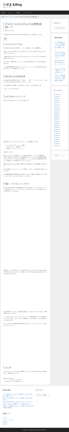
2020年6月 (57, 119)
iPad (9, 378)
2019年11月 (57, 133)
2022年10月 (57, 94)
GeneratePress (42, 430)
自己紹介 (18, 12)
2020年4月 (57, 123)
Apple (6, 378)
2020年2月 (57, 127)
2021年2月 (57, 105)
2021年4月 (57, 102)
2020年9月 (57, 113)
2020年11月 (57, 109)
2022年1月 (57, 98)
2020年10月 (57, 111)
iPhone (12, 378)
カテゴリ (11, 13)
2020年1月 (57, 129)
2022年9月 (57, 96)
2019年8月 (57, 139)
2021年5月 (57, 100)
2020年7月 (57, 117)
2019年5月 (57, 146)
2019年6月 (57, 143)
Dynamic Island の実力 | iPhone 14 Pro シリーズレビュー (18, 402)
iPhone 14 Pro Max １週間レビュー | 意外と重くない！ (17, 404)
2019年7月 (57, 141)
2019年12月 (57, 131)
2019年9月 (57, 137)
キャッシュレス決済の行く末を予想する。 (14, 379)
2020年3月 (57, 125)
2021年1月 (57, 107)
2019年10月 (57, 135)
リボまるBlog (12, 4)
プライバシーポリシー (28, 12)
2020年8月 (57, 115)
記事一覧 (3, 12)
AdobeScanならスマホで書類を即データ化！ (14, 381)
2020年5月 (57, 121)
